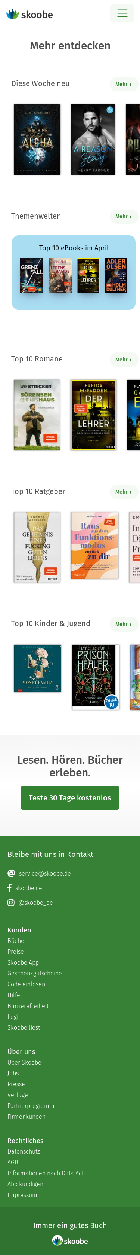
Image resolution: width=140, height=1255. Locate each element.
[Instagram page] (70, 902)
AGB (12, 1162)
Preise (15, 951)
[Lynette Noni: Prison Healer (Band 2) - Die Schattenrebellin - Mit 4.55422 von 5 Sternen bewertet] (95, 677)
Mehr (123, 84)
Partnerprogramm (31, 1105)
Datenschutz (23, 1151)
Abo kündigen (25, 1184)
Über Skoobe (24, 1062)
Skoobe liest (23, 1027)
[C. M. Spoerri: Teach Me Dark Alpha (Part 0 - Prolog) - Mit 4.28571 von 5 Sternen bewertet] (37, 139)
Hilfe (13, 995)
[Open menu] (122, 13)
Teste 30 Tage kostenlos (70, 797)
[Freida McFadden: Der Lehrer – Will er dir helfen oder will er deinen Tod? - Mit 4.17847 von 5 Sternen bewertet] (93, 415)
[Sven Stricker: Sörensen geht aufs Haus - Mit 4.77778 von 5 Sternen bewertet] (36, 415)
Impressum (22, 1194)
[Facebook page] (70, 888)
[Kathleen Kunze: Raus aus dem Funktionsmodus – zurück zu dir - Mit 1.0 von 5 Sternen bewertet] (94, 545)
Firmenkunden (26, 1116)
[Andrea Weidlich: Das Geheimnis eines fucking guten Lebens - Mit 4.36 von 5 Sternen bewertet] (37, 547)
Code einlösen (26, 984)
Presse (16, 1084)
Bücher (17, 940)
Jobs (13, 1073)
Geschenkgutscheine (34, 973)
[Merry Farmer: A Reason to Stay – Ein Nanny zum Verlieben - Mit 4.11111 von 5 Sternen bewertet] (93, 139)
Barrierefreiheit (28, 1006)
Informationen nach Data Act (45, 1173)
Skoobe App (23, 962)
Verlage (17, 1095)
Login (14, 1016)
